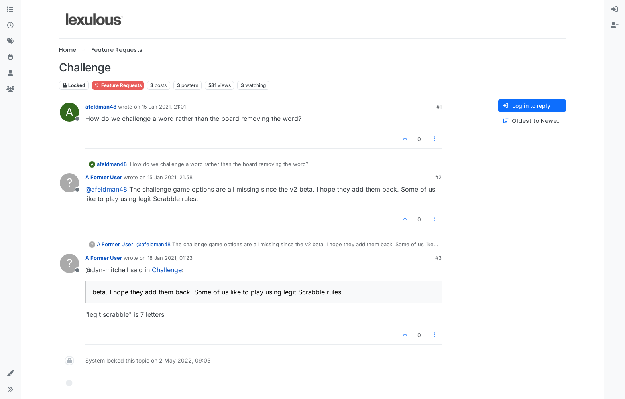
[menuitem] (614, 9)
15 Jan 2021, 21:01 (164, 106)
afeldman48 (100, 106)
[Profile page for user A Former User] (69, 182)
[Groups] (10, 89)
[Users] (10, 73)
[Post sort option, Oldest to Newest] (532, 121)
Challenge (167, 270)
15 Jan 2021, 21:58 (170, 177)
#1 (439, 106)
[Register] (614, 25)
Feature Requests (118, 85)
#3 (438, 258)
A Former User (103, 177)
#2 (438, 177)
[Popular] (10, 57)
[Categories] (10, 9)
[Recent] (10, 25)
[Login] (614, 9)
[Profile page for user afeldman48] (69, 112)
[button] (10, 373)
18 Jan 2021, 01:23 (170, 258)
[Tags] (10, 41)
